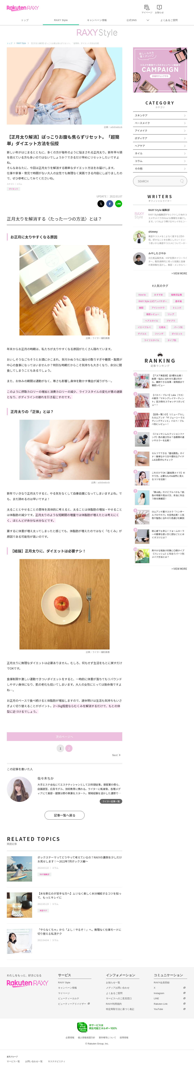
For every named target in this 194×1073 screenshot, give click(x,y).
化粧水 (162, 327)
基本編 (178, 301)
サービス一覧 (13, 1061)
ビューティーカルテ (68, 998)
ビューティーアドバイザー (72, 1004)
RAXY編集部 (44, 874)
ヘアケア (140, 146)
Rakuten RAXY (23, 8)
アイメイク (141, 130)
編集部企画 (176, 294)
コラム (19, 184)
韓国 (141, 307)
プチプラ (170, 320)
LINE (156, 998)
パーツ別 (178, 327)
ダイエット (13, 188)
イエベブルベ (144, 327)
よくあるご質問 (169, 20)
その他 (138, 168)
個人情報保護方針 (86, 1037)
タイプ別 (171, 340)
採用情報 (124, 1037)
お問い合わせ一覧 (34, 1061)
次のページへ (64, 736)
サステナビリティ (56, 1061)
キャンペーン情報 (97, 20)
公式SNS (132, 20)
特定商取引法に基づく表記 (120, 1009)
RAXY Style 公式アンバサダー (153, 301)
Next (116, 755)
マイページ (64, 993)
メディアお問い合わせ (117, 987)
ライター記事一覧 (111, 801)
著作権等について (107, 1037)
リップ (170, 314)
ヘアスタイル (151, 320)
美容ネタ (43, 910)
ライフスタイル (151, 340)
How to (142, 294)
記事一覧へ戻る (64, 815)
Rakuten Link (160, 1004)
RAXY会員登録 (161, 982)
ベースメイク (142, 123)
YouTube (158, 1009)
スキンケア (141, 115)
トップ (24, 20)
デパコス (142, 333)
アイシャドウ (158, 307)
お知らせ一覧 (113, 982)
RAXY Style (61, 20)
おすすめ (158, 294)
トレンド (177, 307)
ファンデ (159, 333)
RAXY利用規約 (114, 1004)
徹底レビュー (152, 314)
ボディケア (141, 138)
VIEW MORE (179, 273)
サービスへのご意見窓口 (119, 998)
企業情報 (70, 1037)
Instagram (159, 993)
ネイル (138, 153)
